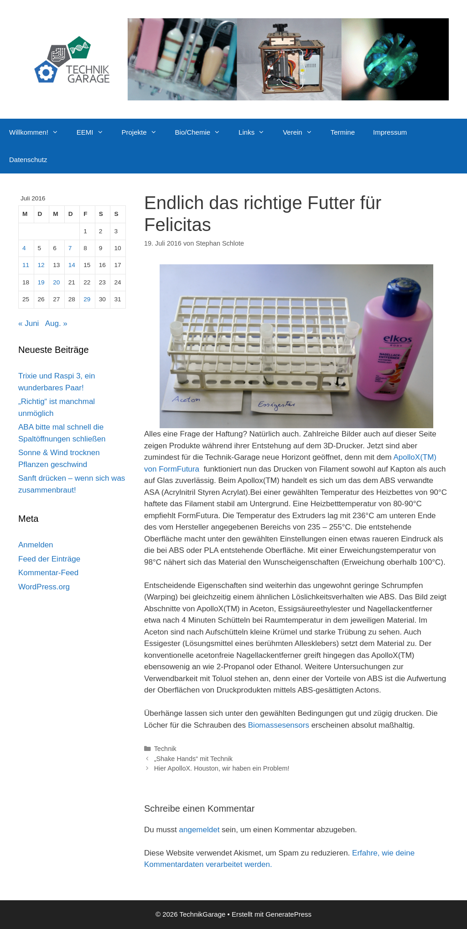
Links (256, 132)
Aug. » (56, 323)
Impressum (390, 132)
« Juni (28, 323)
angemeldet (199, 829)
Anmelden (35, 545)
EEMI (95, 132)
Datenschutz (28, 159)
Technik (165, 748)
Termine (343, 132)
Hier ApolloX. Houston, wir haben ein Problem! (222, 768)
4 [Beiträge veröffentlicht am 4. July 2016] (24, 248)
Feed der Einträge (49, 559)
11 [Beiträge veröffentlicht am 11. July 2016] (25, 265)
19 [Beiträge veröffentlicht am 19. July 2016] (41, 282)
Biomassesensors (278, 725)
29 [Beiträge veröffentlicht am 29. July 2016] (86, 299)
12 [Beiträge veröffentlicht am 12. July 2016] (41, 265)
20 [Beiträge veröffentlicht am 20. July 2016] (56, 282)
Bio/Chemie (202, 132)
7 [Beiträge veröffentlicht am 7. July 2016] (70, 248)
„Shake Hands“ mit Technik (193, 758)
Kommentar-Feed (48, 572)
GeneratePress (288, 914)
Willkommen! (38, 132)
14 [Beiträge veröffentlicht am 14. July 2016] (71, 265)
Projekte (144, 132)
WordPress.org (44, 587)
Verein (302, 132)
